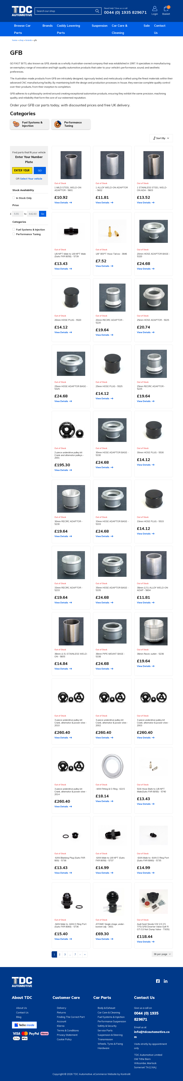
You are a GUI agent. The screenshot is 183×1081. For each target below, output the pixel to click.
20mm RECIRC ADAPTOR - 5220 (110, 321)
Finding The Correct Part (71, 1016)
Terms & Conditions (68, 1030)
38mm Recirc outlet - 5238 (150, 653)
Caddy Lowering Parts (68, 29)
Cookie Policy (64, 1039)
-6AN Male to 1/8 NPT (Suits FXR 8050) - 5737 (110, 859)
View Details (61, 202)
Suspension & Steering (110, 1034)
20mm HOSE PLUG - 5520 (67, 319)
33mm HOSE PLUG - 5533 (150, 521)
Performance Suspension (112, 1021)
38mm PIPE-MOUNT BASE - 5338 (110, 655)
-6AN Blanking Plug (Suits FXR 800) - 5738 (69, 859)
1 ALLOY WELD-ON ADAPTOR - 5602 (112, 189)
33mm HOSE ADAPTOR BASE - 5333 (112, 522)
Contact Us (159, 29)
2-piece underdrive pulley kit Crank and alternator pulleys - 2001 (69, 455)
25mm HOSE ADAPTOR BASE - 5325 (70, 387)
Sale (147, 25)
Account (61, 1021)
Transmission (105, 1039)
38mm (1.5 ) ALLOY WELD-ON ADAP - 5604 (152, 589)
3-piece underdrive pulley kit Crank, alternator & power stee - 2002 (112, 722)
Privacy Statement (67, 1034)
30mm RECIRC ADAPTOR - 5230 (68, 522)
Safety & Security (107, 1025)
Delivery (61, 1007)
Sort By (159, 138)
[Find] (97, 11)
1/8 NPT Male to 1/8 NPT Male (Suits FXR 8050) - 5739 (70, 255)
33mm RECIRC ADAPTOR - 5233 (68, 589)
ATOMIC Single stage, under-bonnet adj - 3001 (110, 925)
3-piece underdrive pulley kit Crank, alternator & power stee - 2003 (153, 722)
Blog (18, 1016)
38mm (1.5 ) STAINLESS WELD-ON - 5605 (70, 655)
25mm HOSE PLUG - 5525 (109, 386)
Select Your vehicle (31, 178)
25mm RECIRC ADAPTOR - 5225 (151, 387)
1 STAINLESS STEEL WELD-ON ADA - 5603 (152, 189)
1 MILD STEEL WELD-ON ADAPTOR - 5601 (67, 189)
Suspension (100, 25)
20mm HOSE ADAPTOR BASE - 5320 (153, 255)
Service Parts (105, 1030)
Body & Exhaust (106, 1007)
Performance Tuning (73, 124)
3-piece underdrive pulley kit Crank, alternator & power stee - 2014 (70, 791)
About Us (21, 1007)
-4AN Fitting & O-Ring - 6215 (110, 788)
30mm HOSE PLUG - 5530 (150, 452)
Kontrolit (125, 1074)
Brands (47, 25)
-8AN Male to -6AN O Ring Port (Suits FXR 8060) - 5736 (70, 925)
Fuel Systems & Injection (32, 124)
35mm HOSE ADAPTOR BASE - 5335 (112, 589)
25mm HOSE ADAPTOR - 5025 (153, 319)
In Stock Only (24, 197)
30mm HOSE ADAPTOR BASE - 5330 (112, 454)
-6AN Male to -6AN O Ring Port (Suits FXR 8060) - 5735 (153, 859)
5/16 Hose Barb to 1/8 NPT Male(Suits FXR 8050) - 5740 (151, 790)
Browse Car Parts (22, 29)
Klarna (60, 1025)
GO (40, 170)
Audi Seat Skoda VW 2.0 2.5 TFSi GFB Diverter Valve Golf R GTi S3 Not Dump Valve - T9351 (153, 927)
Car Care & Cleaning (119, 29)
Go (42, 213)
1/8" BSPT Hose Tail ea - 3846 (111, 253)
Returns (61, 1012)
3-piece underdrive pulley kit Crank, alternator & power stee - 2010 (70, 722)
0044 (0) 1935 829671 (125, 12)
